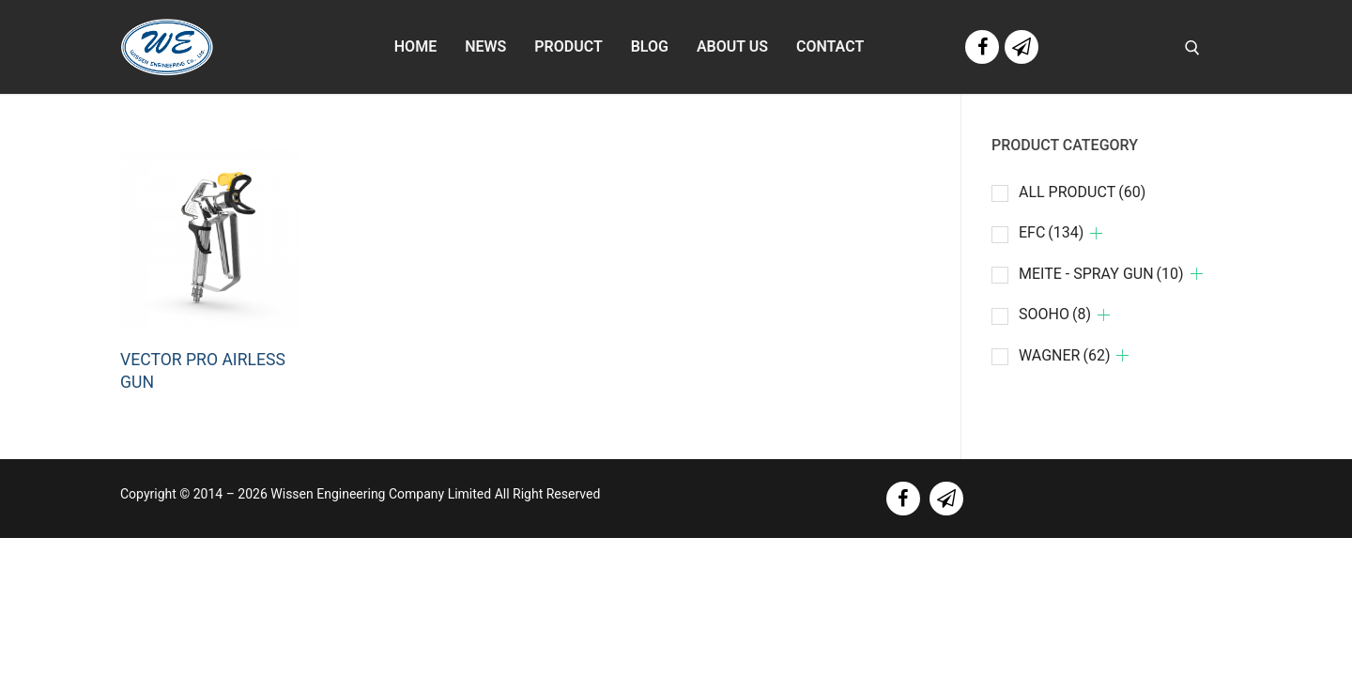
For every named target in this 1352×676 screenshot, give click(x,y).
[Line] (1021, 47)
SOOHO (1055, 314)
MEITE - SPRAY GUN (1101, 274)
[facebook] (903, 498)
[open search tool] (1192, 47)
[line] (946, 498)
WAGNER (1065, 355)
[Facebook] (982, 47)
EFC (1051, 232)
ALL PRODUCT (1082, 192)
